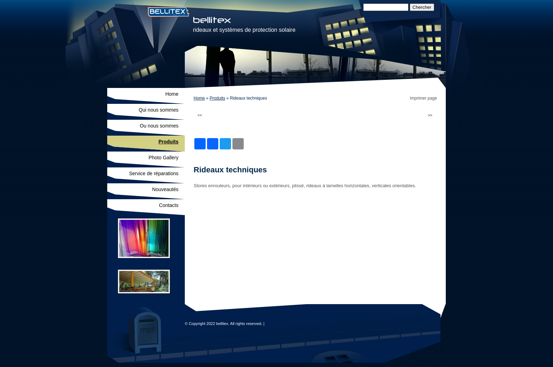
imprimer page (423, 98)
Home (199, 98)
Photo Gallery (163, 157)
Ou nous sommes (159, 126)
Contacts (168, 205)
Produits (217, 98)
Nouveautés (165, 189)
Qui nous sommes (158, 110)
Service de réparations (153, 173)
